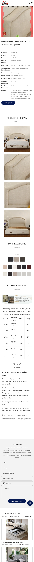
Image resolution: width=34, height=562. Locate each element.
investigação (8, 102)
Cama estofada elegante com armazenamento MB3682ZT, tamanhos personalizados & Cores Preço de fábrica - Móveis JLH (16, 543)
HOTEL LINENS (26, 517)
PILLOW (4, 517)
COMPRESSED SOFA (14, 517)
